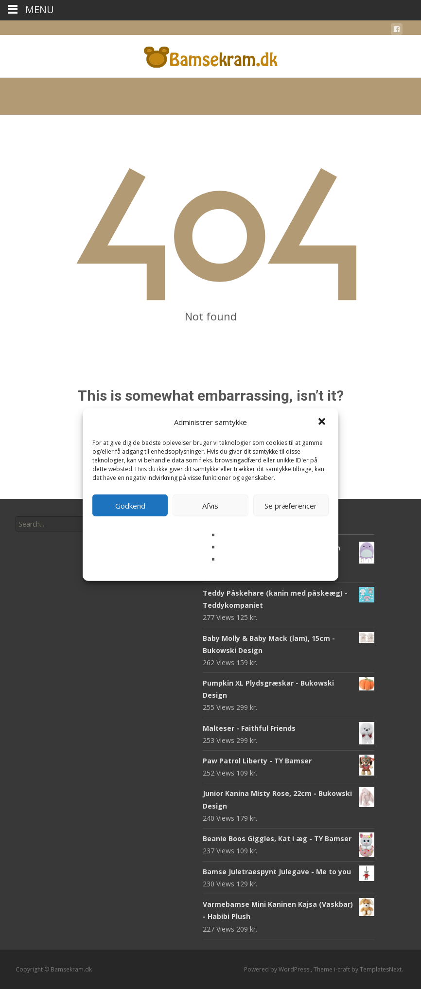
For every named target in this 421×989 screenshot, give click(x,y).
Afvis (210, 505)
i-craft (342, 969)
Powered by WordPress (277, 969)
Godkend (130, 505)
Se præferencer (290, 505)
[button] (323, 422)
